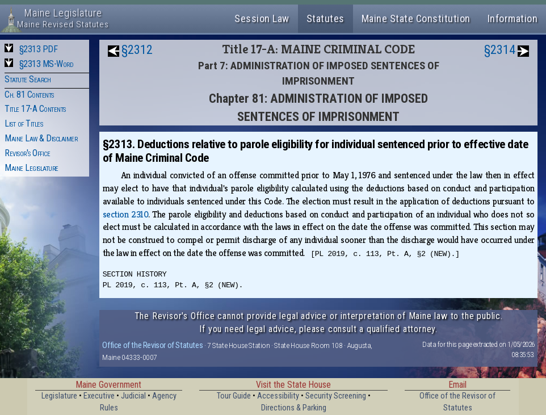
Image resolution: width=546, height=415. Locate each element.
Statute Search (28, 79)
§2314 (499, 50)
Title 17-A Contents (35, 108)
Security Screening (335, 396)
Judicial (133, 396)
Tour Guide (234, 396)
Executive (99, 396)
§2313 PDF (38, 49)
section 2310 (125, 214)
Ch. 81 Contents (29, 94)
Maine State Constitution (416, 18)
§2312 (137, 50)
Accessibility (278, 396)
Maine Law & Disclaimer (41, 138)
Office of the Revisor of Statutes (152, 345)
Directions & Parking (293, 408)
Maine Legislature (31, 167)
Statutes (325, 18)
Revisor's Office (27, 153)
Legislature (59, 396)
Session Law (261, 18)
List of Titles (24, 123)
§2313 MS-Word (46, 63)
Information (513, 18)
